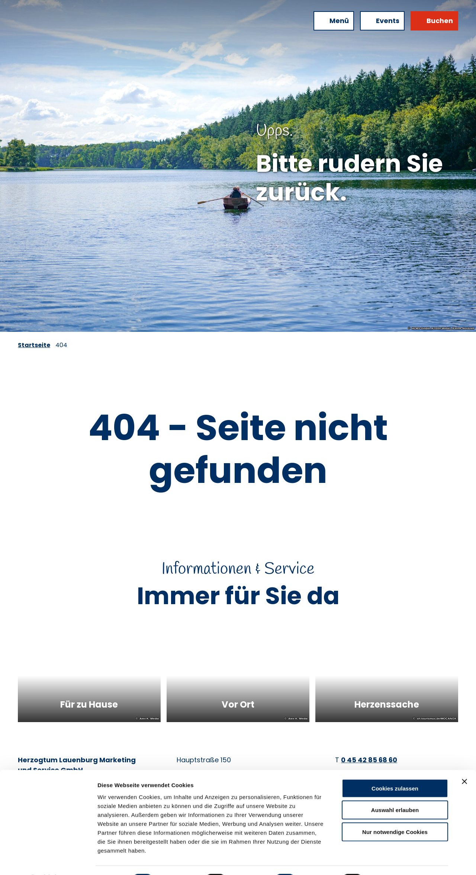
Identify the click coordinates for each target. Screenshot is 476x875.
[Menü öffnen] (333, 21)
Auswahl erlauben (395, 790)
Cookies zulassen (395, 768)
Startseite (34, 345)
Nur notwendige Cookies (395, 811)
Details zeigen (395, 860)
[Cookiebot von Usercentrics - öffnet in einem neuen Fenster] (48, 860)
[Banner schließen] (464, 761)
